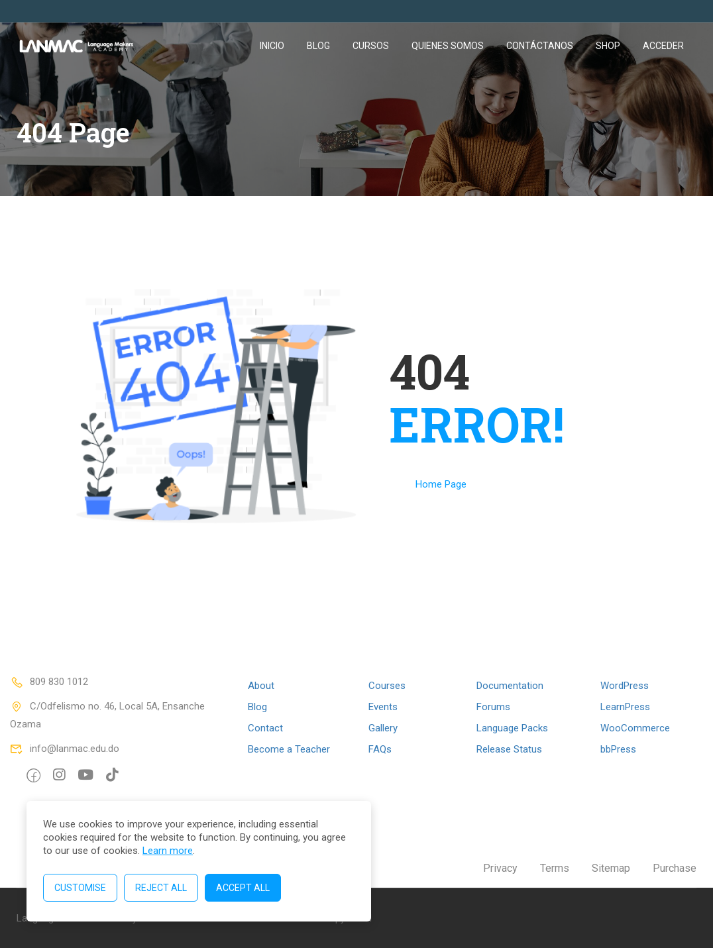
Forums (493, 707)
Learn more (167, 851)
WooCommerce (635, 728)
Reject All (161, 887)
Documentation (509, 686)
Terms (554, 868)
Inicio (272, 45)
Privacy (500, 868)
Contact (265, 728)
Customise (80, 887)
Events (383, 707)
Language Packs (512, 728)
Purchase (674, 868)
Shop (608, 45)
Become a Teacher (289, 749)
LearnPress (625, 707)
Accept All (243, 887)
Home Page (440, 484)
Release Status (509, 749)
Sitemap (611, 868)
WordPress (624, 686)
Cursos (371, 45)
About (261, 686)
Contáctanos (539, 45)
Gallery (383, 728)
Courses (387, 686)
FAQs (380, 749)
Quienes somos (447, 45)
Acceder (663, 45)
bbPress (618, 749)
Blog (318, 45)
